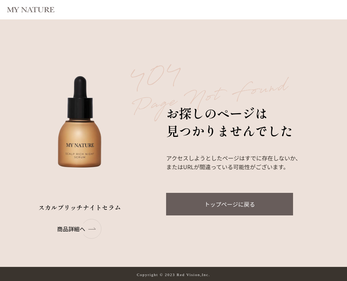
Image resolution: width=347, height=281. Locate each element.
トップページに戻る (230, 204)
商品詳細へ (79, 229)
